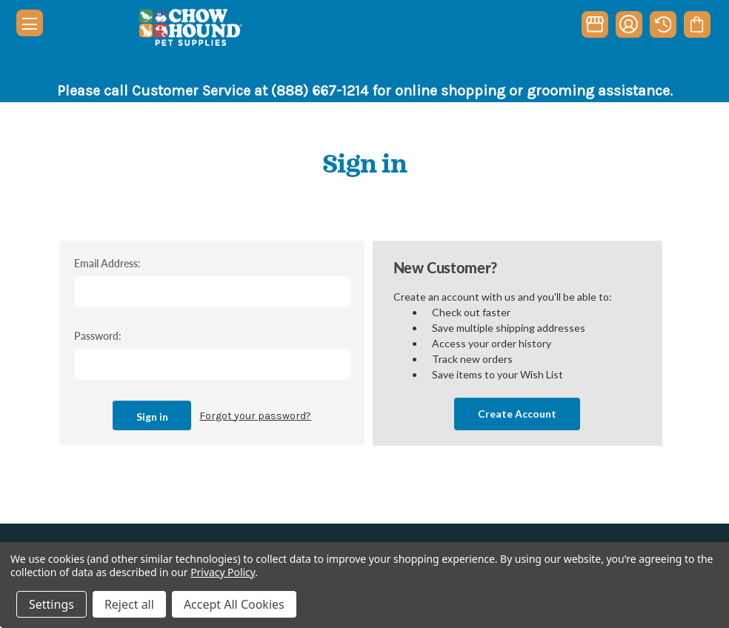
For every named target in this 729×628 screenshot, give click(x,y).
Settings (51, 604)
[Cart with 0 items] (696, 24)
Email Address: (107, 262)
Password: (98, 335)
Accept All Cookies (234, 604)
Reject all (129, 604)
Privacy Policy (222, 572)
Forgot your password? (255, 416)
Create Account (517, 413)
